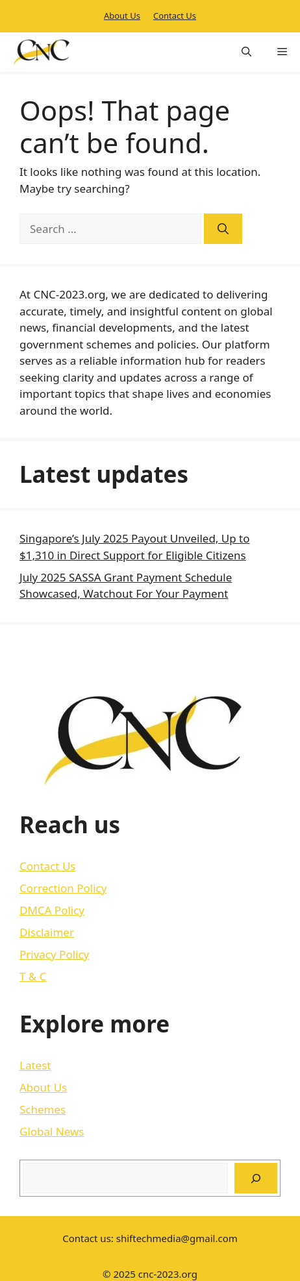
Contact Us (174, 15)
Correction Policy (62, 888)
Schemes (42, 1109)
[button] (246, 51)
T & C (32, 976)
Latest (35, 1065)
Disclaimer (46, 932)
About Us (122, 15)
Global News (51, 1131)
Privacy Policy (54, 954)
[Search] (223, 229)
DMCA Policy (51, 910)
